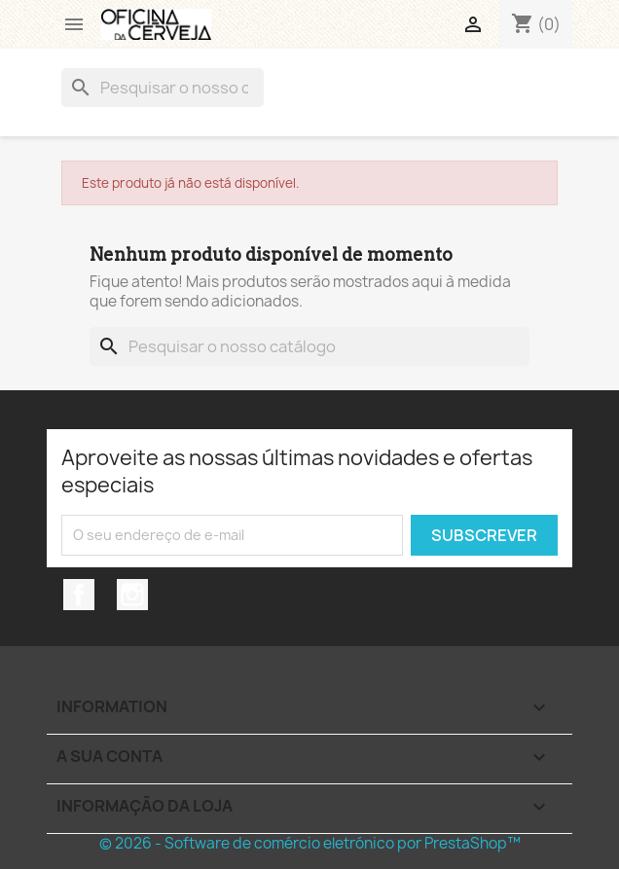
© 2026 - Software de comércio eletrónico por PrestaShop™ (310, 843)
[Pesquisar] (162, 87)
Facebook (78, 594)
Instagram (132, 594)
